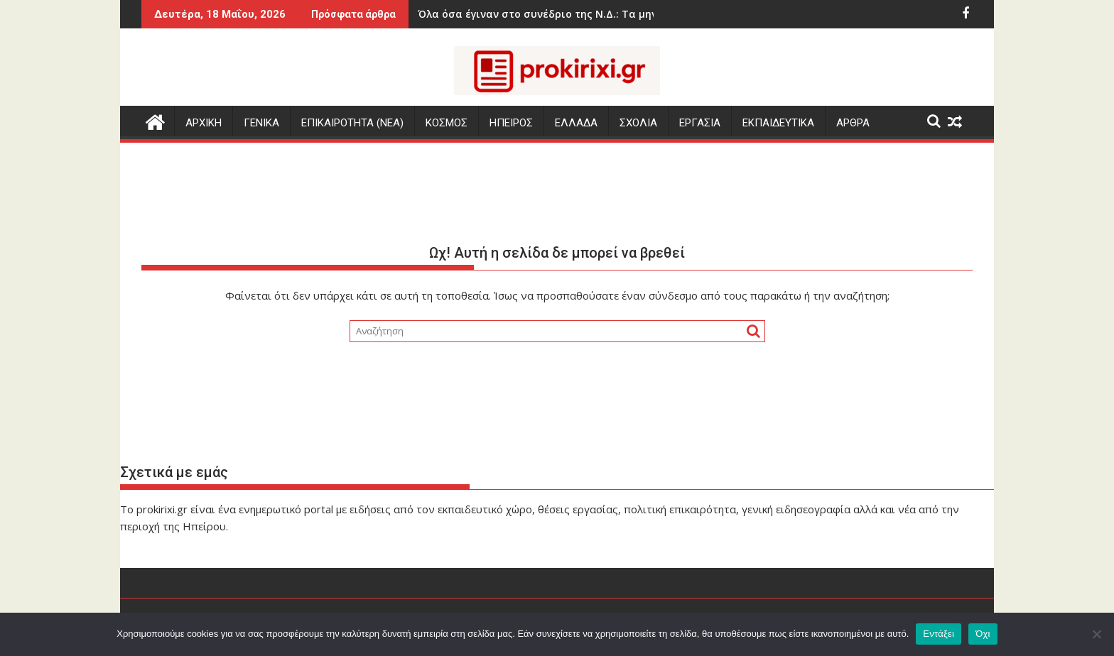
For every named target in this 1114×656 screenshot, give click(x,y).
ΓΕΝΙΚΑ (261, 122)
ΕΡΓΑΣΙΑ (699, 122)
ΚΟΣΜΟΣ (446, 122)
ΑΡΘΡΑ (853, 122)
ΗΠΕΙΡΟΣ (511, 122)
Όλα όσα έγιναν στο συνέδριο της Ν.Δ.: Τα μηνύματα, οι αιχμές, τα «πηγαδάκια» (557, 14)
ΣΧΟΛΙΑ (638, 122)
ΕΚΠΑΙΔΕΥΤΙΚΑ (778, 122)
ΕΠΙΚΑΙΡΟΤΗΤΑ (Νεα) (352, 122)
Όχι (982, 633)
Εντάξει (938, 633)
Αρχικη (203, 122)
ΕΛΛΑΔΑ (576, 122)
